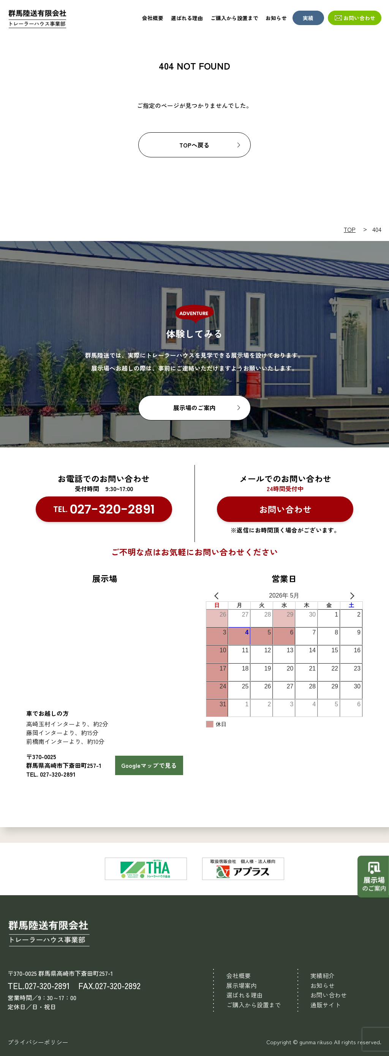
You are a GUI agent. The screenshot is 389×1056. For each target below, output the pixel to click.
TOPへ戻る (194, 145)
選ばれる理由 (187, 18)
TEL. (104, 509)
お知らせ (276, 18)
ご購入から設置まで (234, 18)
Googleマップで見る (149, 765)
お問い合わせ (359, 18)
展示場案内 (241, 985)
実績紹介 (322, 975)
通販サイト (325, 1005)
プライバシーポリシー (38, 1042)
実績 (308, 18)
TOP (350, 229)
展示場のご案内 (194, 407)
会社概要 (152, 18)
